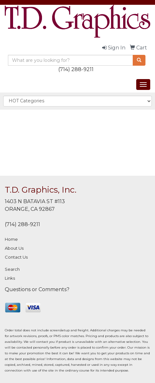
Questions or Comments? (37, 289)
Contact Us (16, 257)
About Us (14, 248)
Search (12, 269)
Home (11, 239)
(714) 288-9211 (76, 69)
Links (10, 278)
